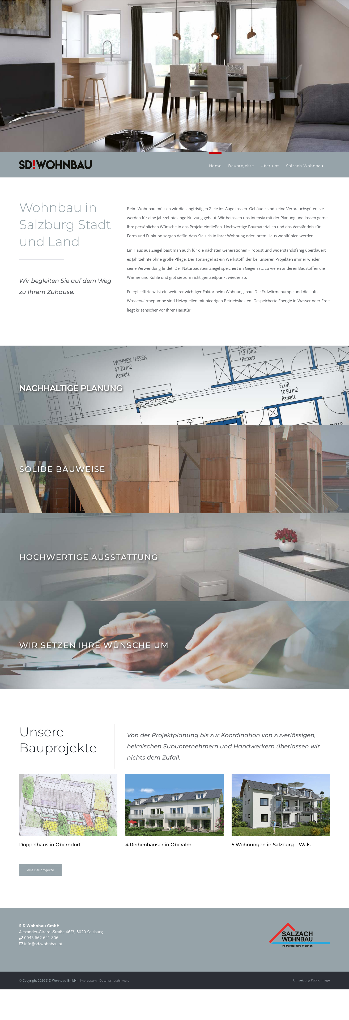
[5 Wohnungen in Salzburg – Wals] (281, 805)
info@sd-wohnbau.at (40, 943)
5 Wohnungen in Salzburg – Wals (271, 845)
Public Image (320, 980)
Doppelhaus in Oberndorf (49, 845)
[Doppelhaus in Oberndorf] (68, 805)
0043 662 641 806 (40, 937)
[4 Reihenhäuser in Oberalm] (174, 805)
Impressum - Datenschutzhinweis (104, 980)
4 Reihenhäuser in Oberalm (158, 845)
